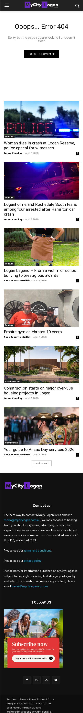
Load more (41, 463)
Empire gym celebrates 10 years (33, 332)
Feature (9, 136)
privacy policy (32, 561)
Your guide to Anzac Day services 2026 (39, 449)
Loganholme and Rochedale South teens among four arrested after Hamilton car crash (40, 209)
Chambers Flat (13, 381)
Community (11, 442)
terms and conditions (37, 550)
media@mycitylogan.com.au (22, 520)
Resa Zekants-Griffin (17, 280)
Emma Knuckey (13, 153)
